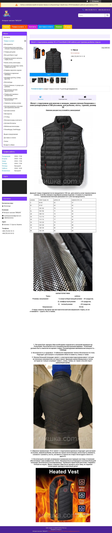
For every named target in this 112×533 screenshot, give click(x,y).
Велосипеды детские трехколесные (11, 99)
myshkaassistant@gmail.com (12, 216)
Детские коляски (10, 110)
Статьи (6, 141)
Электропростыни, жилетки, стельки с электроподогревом (14, 48)
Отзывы (68, 27)
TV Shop (7, 117)
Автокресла (8, 114)
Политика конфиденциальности (71, 531)
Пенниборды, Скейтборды (12, 129)
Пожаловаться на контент (55, 531)
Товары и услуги (18, 27)
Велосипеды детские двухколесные (11, 90)
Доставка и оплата (46, 27)
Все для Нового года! (11, 55)
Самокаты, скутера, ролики (13, 103)
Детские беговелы (10, 123)
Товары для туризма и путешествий (11, 94)
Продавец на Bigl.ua (56, 529)
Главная (6, 27)
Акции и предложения (11, 134)
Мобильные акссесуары (12, 126)
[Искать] (107, 15)
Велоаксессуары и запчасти (13, 120)
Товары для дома (10, 52)
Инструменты (9, 44)
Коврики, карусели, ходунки (13, 70)
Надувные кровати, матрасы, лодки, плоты (13, 58)
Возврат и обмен (9, 145)
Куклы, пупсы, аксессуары (12, 62)
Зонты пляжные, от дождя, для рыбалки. (14, 86)
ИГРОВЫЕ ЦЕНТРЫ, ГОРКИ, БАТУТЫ (13, 78)
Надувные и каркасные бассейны (12, 74)
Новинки (59, 27)
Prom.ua (64, 528)
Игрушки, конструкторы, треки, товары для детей (14, 66)
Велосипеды (8, 82)
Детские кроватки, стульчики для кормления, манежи (14, 106)
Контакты (32, 27)
